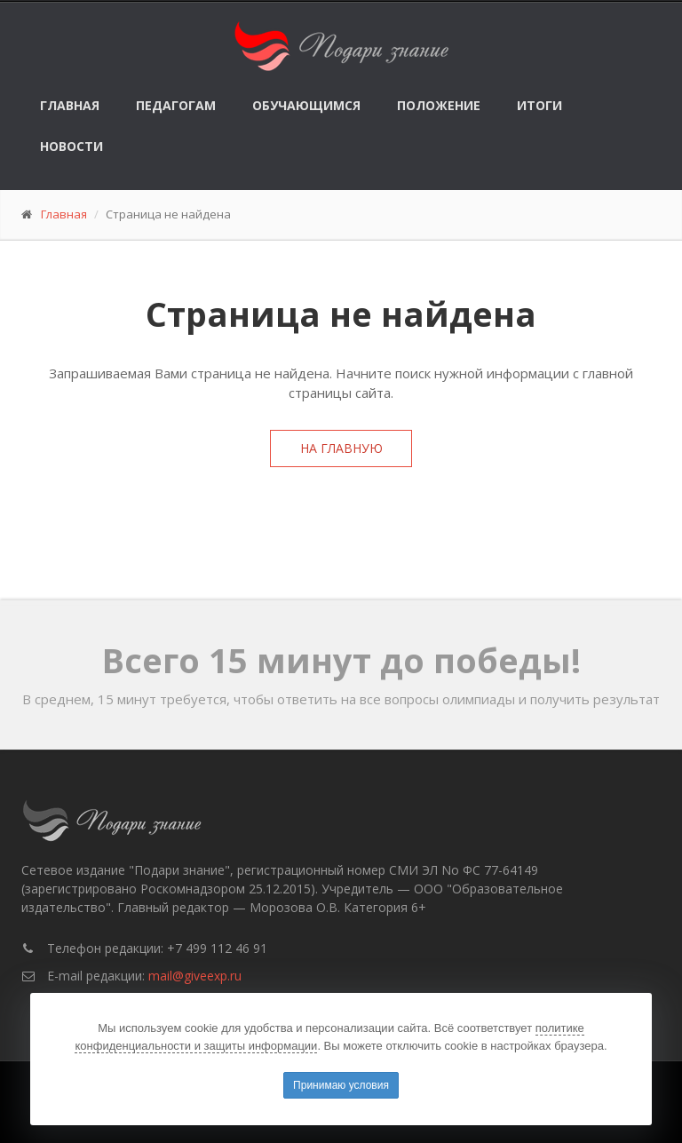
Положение (438, 105)
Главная (69, 105)
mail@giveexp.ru (195, 975)
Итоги (539, 105)
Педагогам (176, 105)
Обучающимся (306, 105)
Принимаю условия (341, 1085)
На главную (341, 448)
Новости (71, 146)
